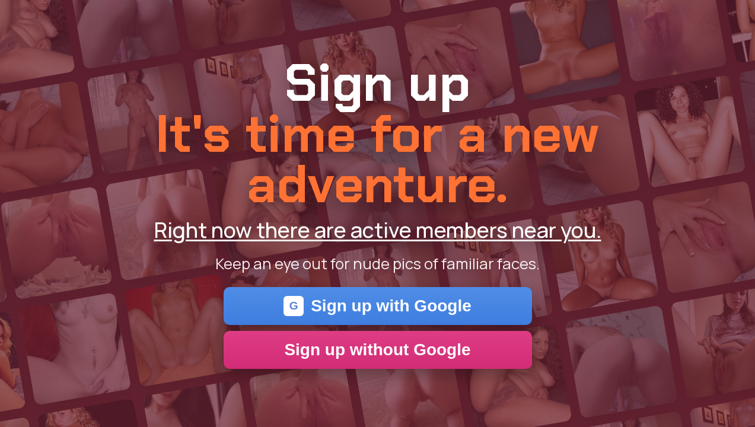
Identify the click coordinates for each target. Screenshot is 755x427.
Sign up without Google (377, 349)
